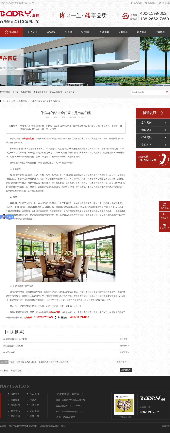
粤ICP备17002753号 (18, 426)
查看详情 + (121, 362)
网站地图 (166, 3)
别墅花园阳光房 (40, 92)
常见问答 (23, 101)
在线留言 (152, 3)
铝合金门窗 (70, 92)
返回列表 (126, 370)
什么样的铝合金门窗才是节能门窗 (45, 101)
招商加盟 (34, 405)
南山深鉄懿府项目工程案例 (15, 339)
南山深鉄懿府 (9, 352)
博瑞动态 (146, 130)
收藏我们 (138, 3)
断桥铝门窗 (26, 92)
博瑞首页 (15, 394)
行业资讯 (146, 137)
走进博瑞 (34, 411)
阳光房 (33, 399)
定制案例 (146, 122)
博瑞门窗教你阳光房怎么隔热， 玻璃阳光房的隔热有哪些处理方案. (39, 362)
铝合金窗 (15, 399)
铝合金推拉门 (56, 92)
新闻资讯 (15, 411)
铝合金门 (34, 394)
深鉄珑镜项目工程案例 (13, 346)
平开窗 (15, 92)
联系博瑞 (15, 416)
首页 (13, 101)
